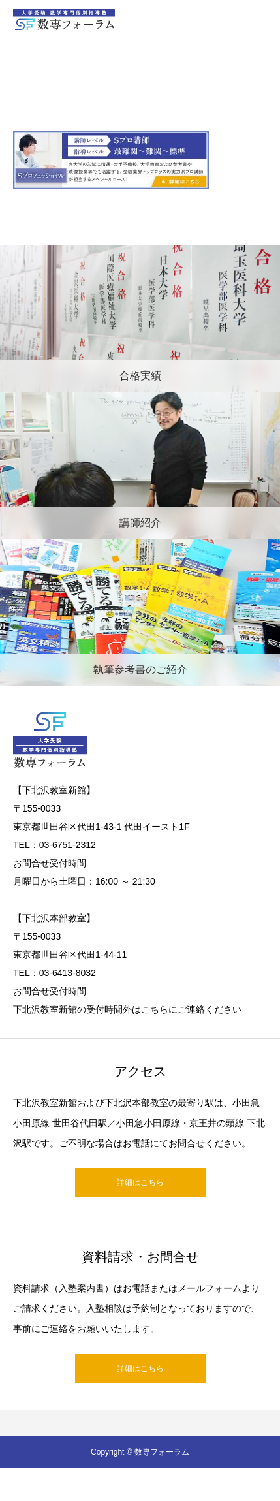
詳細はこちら (140, 1182)
